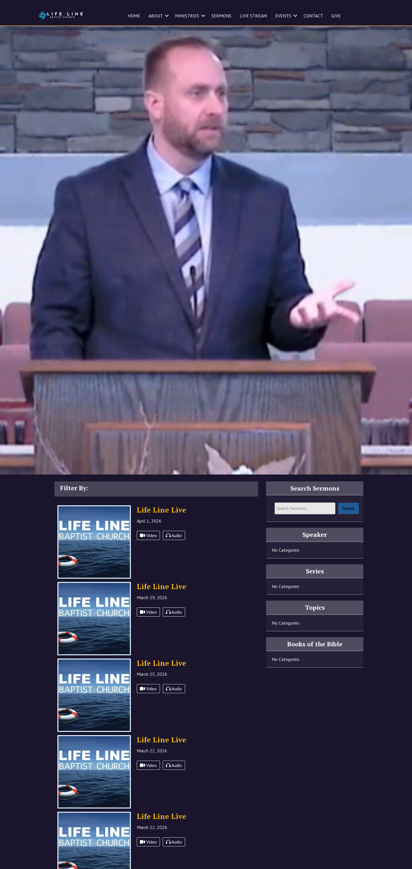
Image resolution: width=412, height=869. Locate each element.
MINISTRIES (187, 16)
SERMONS (221, 16)
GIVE (336, 16)
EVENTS (283, 16)
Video (148, 547)
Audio (174, 547)
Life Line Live (161, 522)
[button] (167, 15)
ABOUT (155, 16)
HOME (134, 16)
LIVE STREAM (253, 16)
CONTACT (313, 16)
